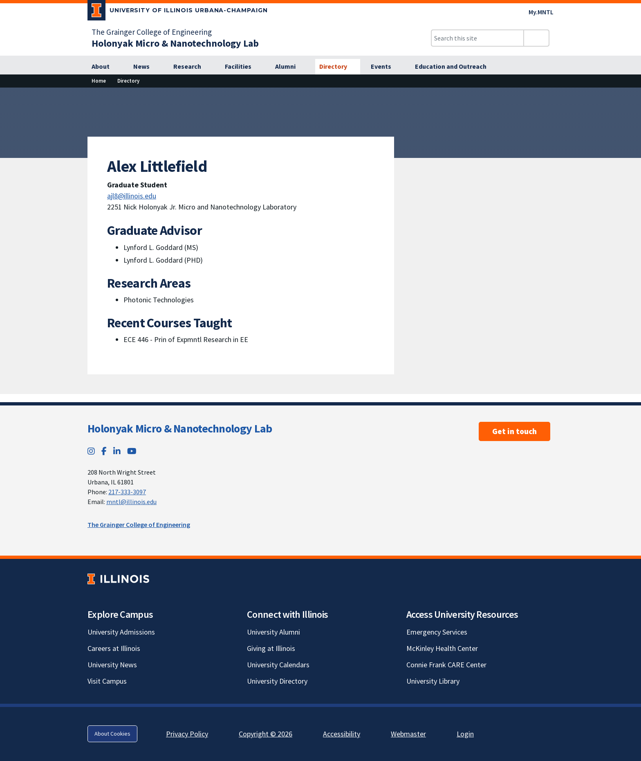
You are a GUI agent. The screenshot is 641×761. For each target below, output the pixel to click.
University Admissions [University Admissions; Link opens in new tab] (121, 632)
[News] (146, 66)
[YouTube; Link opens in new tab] (132, 451)
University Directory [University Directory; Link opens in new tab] (277, 681)
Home (99, 80)
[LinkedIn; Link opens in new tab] (117, 451)
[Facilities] (242, 66)
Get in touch (514, 431)
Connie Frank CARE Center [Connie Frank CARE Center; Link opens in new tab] (446, 664)
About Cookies (112, 733)
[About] (105, 66)
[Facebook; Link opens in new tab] (104, 451)
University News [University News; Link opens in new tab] (112, 664)
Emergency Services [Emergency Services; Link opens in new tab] (436, 632)
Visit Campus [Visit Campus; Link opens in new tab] (107, 681)
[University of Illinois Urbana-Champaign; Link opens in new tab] (177, 11)
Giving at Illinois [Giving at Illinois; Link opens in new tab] (271, 648)
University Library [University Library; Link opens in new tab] (432, 681)
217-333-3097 (127, 492)
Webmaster (408, 733)
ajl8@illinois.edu (131, 195)
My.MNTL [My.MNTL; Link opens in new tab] (541, 12)
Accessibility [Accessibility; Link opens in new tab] (341, 733)
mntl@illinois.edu (131, 502)
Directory (128, 80)
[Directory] (337, 66)
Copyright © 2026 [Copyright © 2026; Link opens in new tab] (265, 733)
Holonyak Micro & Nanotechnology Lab (179, 428)
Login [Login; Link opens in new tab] (465, 733)
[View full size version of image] (629, 96)
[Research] (191, 66)
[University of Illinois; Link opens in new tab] (118, 578)
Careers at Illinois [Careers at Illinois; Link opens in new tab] (113, 648)
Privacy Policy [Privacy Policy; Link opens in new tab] (187, 733)
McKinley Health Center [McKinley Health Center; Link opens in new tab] (442, 648)
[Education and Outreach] (455, 66)
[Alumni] (290, 66)
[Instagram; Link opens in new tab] (91, 451)
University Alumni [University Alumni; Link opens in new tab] (273, 632)
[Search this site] (477, 38)
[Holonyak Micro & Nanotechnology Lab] (175, 43)
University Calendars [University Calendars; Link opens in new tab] (278, 664)
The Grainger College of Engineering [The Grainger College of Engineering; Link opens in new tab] (152, 32)
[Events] (385, 66)
